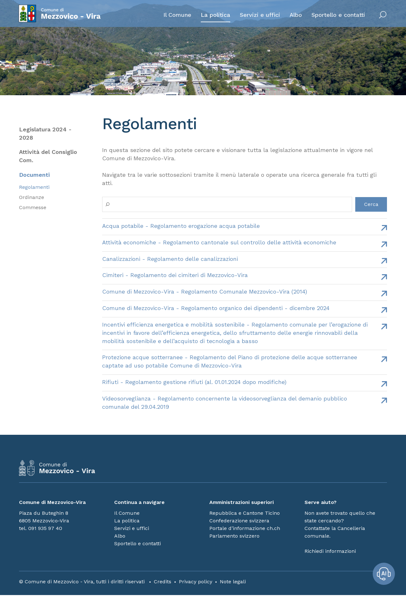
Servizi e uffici (259, 14)
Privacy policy (195, 582)
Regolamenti (34, 187)
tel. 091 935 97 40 (40, 529)
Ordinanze (31, 198)
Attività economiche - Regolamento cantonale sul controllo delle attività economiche (219, 242)
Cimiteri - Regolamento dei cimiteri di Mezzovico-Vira (175, 275)
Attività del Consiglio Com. (48, 156)
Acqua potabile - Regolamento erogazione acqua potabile (181, 225)
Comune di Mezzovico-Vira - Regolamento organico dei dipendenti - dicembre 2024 (216, 308)
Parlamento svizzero (234, 537)
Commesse (32, 208)
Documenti (34, 175)
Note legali (233, 582)
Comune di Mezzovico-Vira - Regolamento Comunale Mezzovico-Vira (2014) (204, 291)
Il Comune (177, 14)
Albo (295, 14)
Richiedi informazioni (330, 552)
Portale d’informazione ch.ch (244, 529)
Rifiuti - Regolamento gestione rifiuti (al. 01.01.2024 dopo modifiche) (194, 382)
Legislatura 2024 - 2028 (45, 133)
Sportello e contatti (338, 14)
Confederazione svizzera (239, 522)
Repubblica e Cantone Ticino (244, 514)
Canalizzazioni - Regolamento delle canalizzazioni (170, 258)
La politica (215, 14)
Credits (162, 582)
